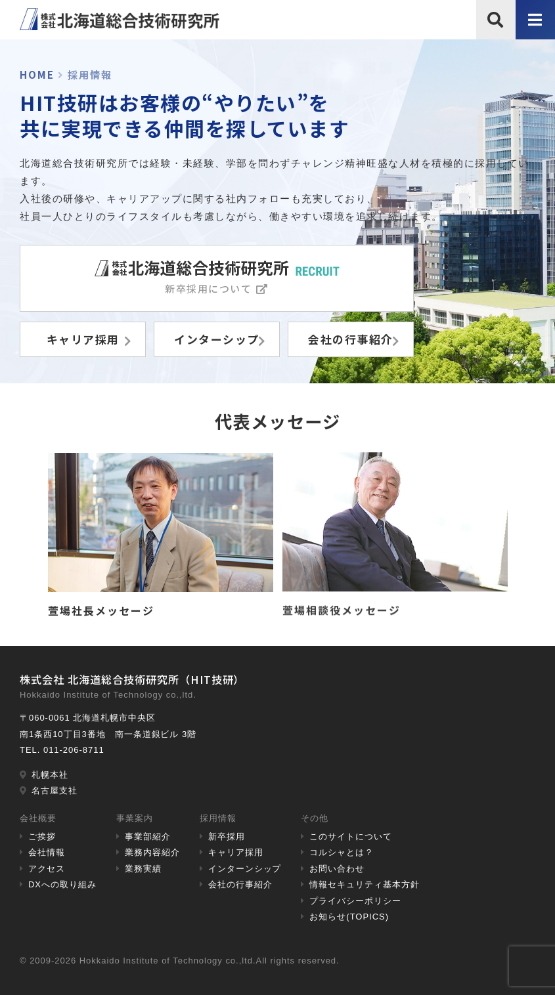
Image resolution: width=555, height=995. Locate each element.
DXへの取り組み (62, 884)
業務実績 (143, 869)
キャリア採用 (235, 852)
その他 (314, 818)
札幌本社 (50, 775)
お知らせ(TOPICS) (349, 916)
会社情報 (46, 852)
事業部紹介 (148, 836)
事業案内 (134, 818)
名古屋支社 (55, 790)
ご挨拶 (42, 836)
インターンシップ (245, 869)
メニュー (535, 38)
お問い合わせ (337, 869)
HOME (37, 74)
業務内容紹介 (152, 852)
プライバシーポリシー (355, 901)
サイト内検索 (496, 38)
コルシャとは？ (341, 852)
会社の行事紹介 (240, 884)
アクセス (46, 869)
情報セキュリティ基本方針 (364, 884)
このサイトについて (350, 836)
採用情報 (218, 818)
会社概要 (38, 818)
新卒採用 (226, 836)
